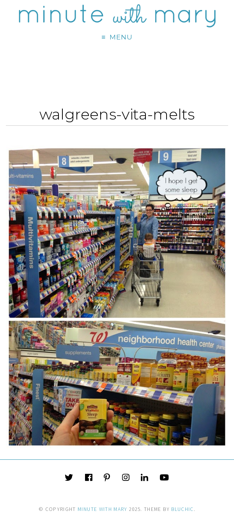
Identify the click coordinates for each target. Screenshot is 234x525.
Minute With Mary (103, 509)
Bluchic (182, 509)
